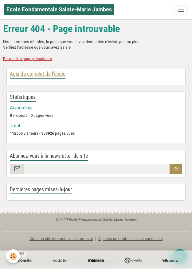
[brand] (59, 9)
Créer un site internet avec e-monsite (61, 239)
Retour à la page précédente (27, 59)
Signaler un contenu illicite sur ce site (130, 239)
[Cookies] (13, 256)
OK (176, 168)
